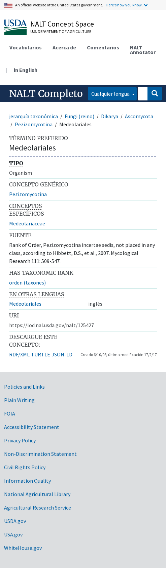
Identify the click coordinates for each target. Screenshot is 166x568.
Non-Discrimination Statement (40, 453)
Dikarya (109, 116)
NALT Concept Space (62, 24)
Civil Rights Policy (24, 467)
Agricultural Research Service (37, 507)
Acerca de (64, 47)
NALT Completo (46, 94)
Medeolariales (25, 303)
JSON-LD (62, 354)
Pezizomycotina (34, 124)
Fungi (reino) (79, 116)
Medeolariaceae (27, 223)
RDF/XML (19, 354)
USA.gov (13, 534)
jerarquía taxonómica (33, 116)
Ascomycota (139, 116)
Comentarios (103, 47)
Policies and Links (24, 386)
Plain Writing (19, 400)
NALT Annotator (143, 49)
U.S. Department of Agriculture (60, 31)
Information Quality (27, 480)
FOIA (9, 413)
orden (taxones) (27, 282)
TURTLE (40, 354)
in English (25, 70)
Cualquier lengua (111, 93)
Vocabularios (25, 47)
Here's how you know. (124, 4)
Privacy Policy (20, 440)
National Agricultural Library (37, 494)
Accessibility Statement (31, 427)
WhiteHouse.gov (23, 547)
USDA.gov (15, 521)
